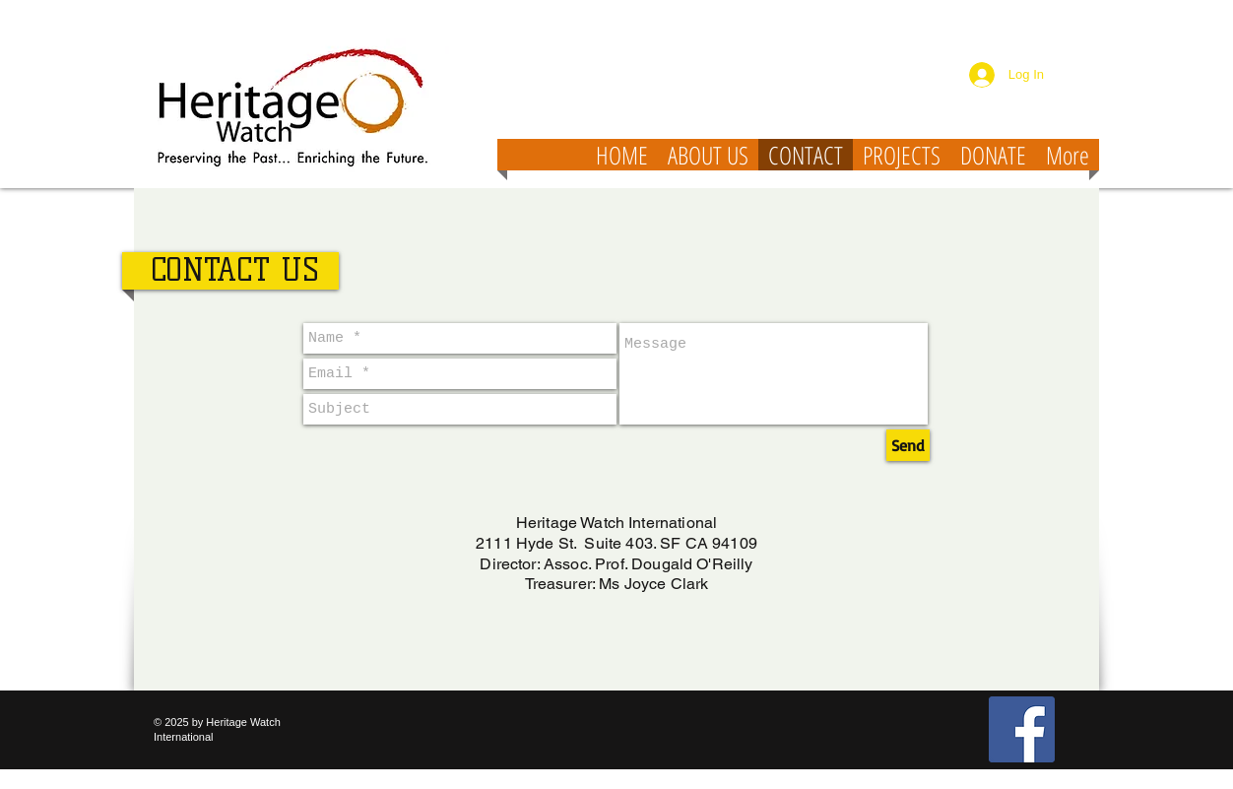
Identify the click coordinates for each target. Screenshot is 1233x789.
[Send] (908, 445)
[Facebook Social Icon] (1022, 729)
